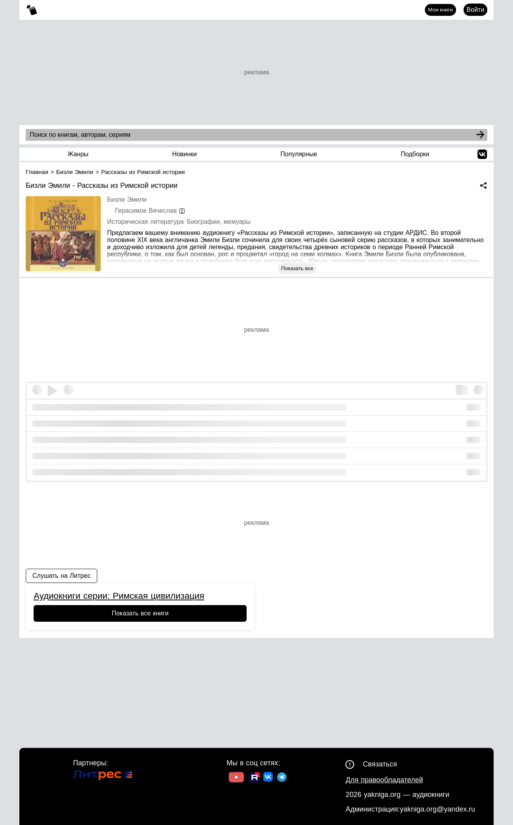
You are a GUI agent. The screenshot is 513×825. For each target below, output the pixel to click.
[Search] (480, 135)
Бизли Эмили (127, 199)
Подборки (415, 154)
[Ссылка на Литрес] (102, 776)
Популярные (299, 154)
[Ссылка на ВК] (268, 778)
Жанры (78, 154)
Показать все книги (140, 613)
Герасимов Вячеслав (146, 210)
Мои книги (440, 10)
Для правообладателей (384, 780)
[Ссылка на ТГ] (282, 778)
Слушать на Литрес (61, 575)
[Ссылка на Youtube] (236, 778)
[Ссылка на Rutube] (254, 778)
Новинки (184, 154)
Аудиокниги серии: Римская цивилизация (119, 596)
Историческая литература (145, 221)
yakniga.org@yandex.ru (437, 809)
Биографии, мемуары (219, 221)
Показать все (297, 268)
